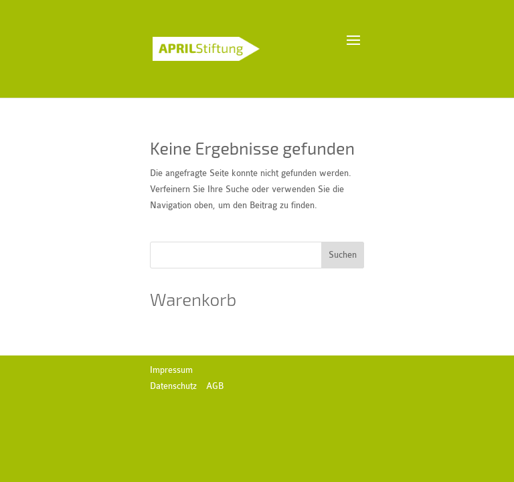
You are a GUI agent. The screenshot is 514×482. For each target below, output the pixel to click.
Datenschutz (173, 386)
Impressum (171, 370)
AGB (215, 386)
